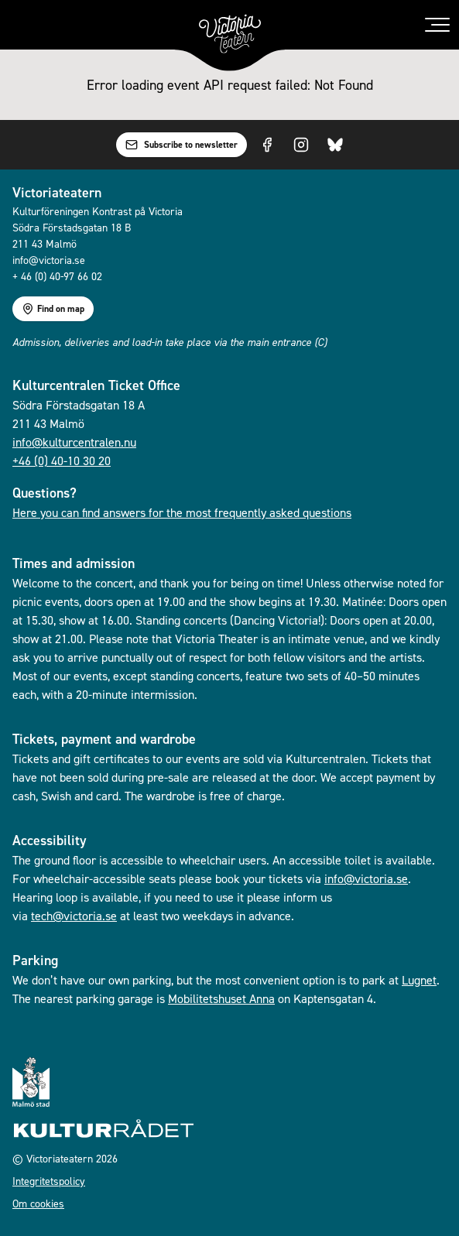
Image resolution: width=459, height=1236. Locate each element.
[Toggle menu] (437, 24)
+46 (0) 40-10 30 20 (61, 460)
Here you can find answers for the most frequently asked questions (181, 512)
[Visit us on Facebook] (267, 144)
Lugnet (419, 980)
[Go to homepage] (230, 34)
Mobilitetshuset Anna (221, 998)
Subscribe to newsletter (181, 145)
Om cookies (38, 1203)
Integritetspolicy (48, 1180)
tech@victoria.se (74, 915)
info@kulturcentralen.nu (74, 442)
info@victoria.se (366, 878)
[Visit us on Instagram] (301, 144)
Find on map (53, 309)
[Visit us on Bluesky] (335, 144)
